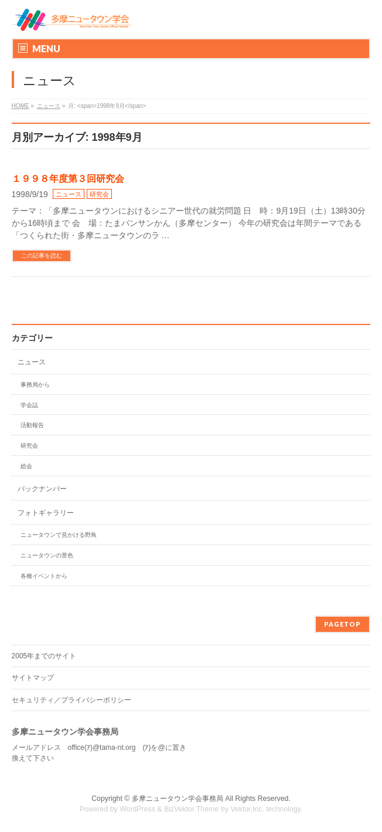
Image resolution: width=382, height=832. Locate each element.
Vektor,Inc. (247, 809)
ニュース (68, 194)
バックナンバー (42, 489)
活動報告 (32, 425)
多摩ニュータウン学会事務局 (177, 798)
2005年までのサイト (44, 656)
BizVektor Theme (191, 809)
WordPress (137, 809)
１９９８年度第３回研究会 (68, 179)
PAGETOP (342, 624)
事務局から (35, 384)
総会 (26, 466)
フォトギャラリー (46, 513)
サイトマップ (33, 678)
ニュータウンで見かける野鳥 (59, 535)
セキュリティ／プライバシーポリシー (71, 700)
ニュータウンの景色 (47, 555)
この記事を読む (41, 255)
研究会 (99, 194)
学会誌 (29, 405)
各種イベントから (44, 576)
